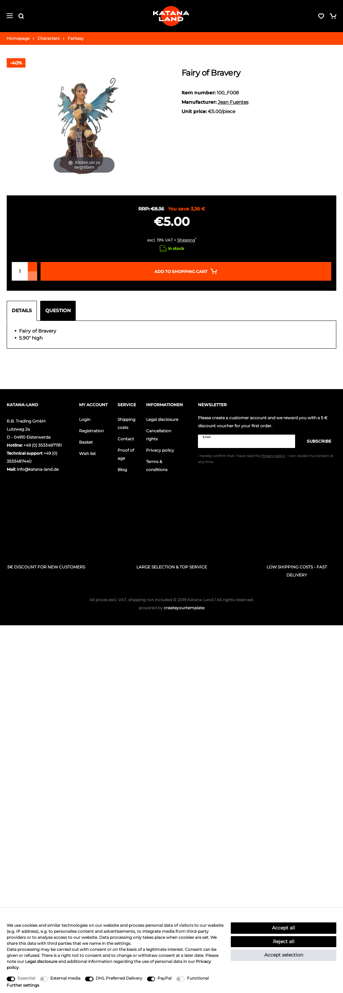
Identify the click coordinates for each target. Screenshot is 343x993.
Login (84, 419)
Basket (86, 442)
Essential (26, 978)
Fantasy (76, 38)
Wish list (87, 453)
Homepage (18, 38)
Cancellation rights (158, 434)
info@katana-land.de (38, 469)
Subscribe (315, 441)
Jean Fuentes (233, 102)
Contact (126, 438)
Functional (198, 978)
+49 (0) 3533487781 (42, 445)
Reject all (283, 941)
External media (65, 978)
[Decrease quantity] (32, 276)
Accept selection (283, 955)
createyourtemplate (171, 607)
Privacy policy (160, 450)
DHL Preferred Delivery (119, 978)
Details (22, 310)
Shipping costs (126, 423)
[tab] (23, 311)
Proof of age (126, 454)
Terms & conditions (156, 465)
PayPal (164, 978)
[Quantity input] (20, 271)
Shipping (186, 240)
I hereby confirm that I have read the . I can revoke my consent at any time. (265, 459)
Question (58, 310)
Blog (122, 469)
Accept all (283, 928)
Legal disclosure (162, 419)
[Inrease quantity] (32, 266)
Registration (91, 430)
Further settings (23, 985)
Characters (49, 38)
